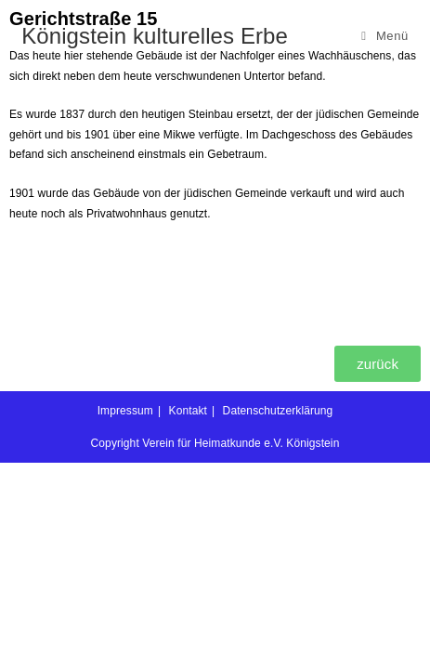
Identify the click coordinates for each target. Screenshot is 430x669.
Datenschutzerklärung (278, 410)
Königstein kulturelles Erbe (154, 35)
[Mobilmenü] (385, 36)
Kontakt (188, 410)
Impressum (125, 410)
